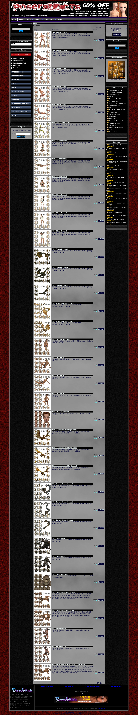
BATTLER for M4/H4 (114, 114)
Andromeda (112, 118)
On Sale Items (17, 68)
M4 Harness (112, 116)
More (102, 40)
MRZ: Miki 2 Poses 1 (117, 79)
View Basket (117, 34)
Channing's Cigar (114, 132)
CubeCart (71, 712)
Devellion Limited (65, 713)
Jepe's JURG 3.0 (113, 94)
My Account (51, 19)
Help (60, 19)
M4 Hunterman (113, 112)
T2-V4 (111, 107)
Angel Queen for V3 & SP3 (116, 182)
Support (39, 19)
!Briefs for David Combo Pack (117, 166)
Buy (99, 40)
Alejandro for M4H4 (114, 123)
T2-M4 (111, 96)
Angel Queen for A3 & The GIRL (118, 185)
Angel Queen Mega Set (115, 145)
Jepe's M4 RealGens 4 (115, 92)
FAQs (30, 19)
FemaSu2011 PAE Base (116, 90)
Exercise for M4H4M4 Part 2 (117, 110)
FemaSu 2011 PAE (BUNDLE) (117, 127)
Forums (21, 19)
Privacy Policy (69, 686)
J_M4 (110, 129)
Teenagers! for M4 (114, 101)
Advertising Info (116, 686)
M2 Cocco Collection (115, 153)
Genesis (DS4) (18, 60)
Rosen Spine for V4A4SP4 (116, 219)
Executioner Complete (115, 99)
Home (14, 19)
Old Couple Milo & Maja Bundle (117, 222)
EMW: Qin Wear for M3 (115, 212)
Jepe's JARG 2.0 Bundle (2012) (118, 216)
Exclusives (16, 65)
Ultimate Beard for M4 (115, 105)
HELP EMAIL (101, 708)
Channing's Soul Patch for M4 (117, 103)
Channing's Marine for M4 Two (117, 121)
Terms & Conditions (46, 686)
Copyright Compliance (93, 686)
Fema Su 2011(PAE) (19, 63)
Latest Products (18, 58)
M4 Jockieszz (113, 125)
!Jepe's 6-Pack (113, 174)
